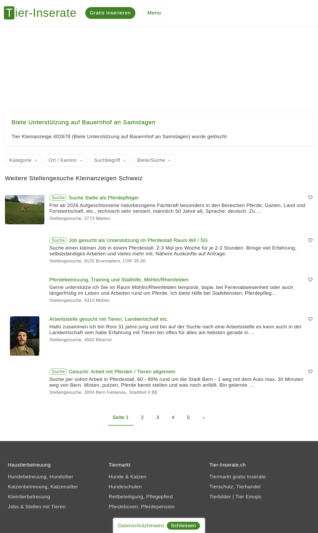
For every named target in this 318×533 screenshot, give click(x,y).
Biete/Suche (151, 160)
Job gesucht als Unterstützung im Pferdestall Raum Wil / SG (138, 241)
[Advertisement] (159, 65)
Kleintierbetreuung (29, 497)
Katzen (138, 477)
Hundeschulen (125, 487)
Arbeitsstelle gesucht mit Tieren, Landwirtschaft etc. (108, 319)
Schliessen (183, 525)
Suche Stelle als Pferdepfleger (104, 198)
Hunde (116, 477)
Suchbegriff (107, 160)
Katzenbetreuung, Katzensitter (43, 487)
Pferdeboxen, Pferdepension (141, 507)
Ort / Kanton (63, 160)
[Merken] (310, 198)
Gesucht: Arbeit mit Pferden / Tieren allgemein (122, 372)
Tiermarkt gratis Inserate (237, 477)
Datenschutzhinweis (141, 525)
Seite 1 (121, 418)
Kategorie (20, 160)
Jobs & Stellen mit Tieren (37, 507)
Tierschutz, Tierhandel (235, 487)
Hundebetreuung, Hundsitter (40, 477)
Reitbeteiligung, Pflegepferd (141, 497)
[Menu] (154, 13)
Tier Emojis (248, 497)
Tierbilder (220, 497)
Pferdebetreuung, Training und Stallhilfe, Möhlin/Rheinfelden (119, 280)
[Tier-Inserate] (43, 13)
